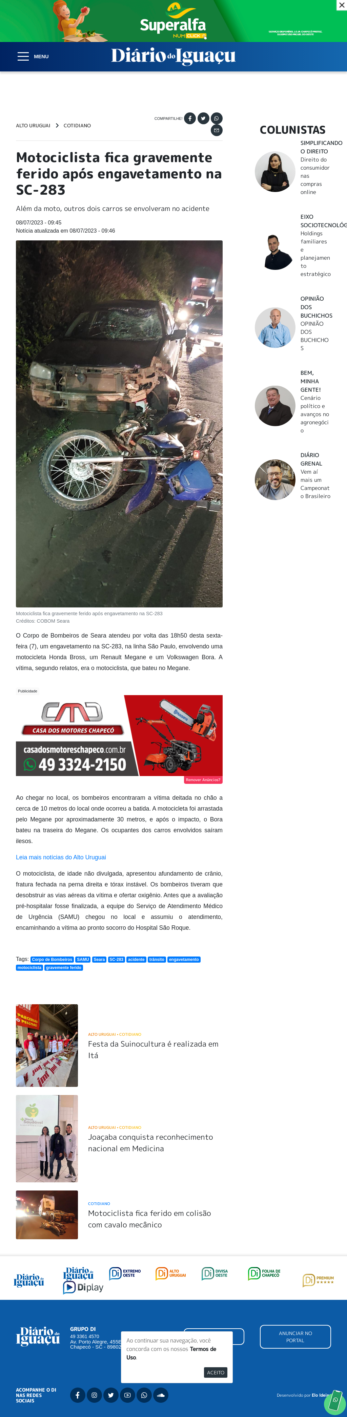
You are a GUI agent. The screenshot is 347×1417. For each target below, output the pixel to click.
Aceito (215, 1372)
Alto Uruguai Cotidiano (114, 1034)
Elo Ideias (321, 1395)
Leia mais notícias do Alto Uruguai (61, 857)
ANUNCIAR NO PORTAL (295, 1337)
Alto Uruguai (33, 125)
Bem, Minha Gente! (311, 381)
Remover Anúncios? (203, 779)
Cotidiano (77, 125)
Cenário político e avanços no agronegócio (315, 414)
